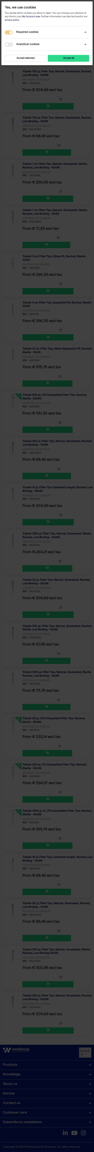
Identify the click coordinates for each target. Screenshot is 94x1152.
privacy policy (12, 20)
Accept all (68, 58)
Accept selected (25, 58)
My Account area (31, 17)
